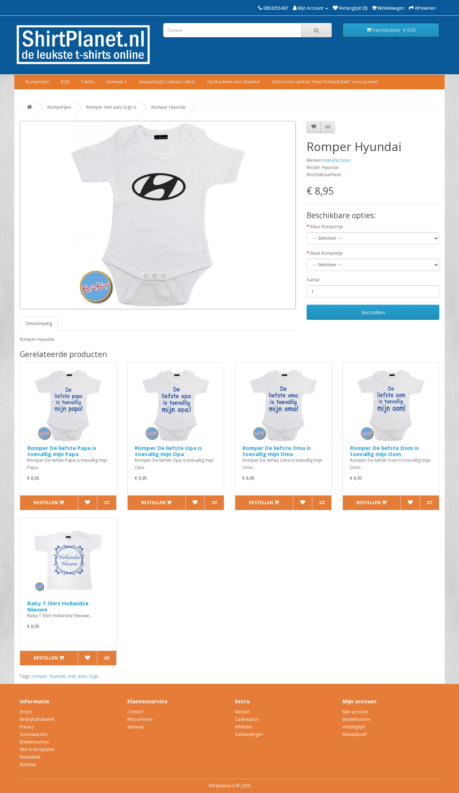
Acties (26, 712)
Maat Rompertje (326, 253)
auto (82, 676)
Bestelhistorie (356, 719)
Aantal (313, 280)
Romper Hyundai (168, 107)
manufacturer (336, 160)
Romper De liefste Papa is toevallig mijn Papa (61, 451)
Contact (135, 712)
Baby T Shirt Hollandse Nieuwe (58, 606)
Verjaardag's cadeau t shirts (167, 82)
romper (39, 676)
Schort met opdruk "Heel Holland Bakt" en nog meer (325, 82)
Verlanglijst (353, 727)
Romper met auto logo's (111, 107)
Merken (242, 712)
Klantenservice (34, 742)
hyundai (57, 676)
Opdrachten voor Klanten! (233, 82)
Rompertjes (37, 82)
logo (94, 676)
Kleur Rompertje (326, 227)
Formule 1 (117, 82)
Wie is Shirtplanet (37, 749)
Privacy (27, 727)
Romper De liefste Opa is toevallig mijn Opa (168, 451)
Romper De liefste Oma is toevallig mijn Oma (276, 451)
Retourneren (140, 719)
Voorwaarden (34, 734)
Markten (28, 764)
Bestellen (373, 312)
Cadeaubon (247, 719)
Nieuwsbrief (354, 734)
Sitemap (135, 727)
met (72, 676)
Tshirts (88, 82)
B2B (65, 82)
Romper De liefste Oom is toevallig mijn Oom (384, 451)
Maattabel (30, 757)
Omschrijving (38, 323)
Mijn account (355, 712)
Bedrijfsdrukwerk (37, 719)
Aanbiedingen (249, 734)
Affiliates (243, 727)
